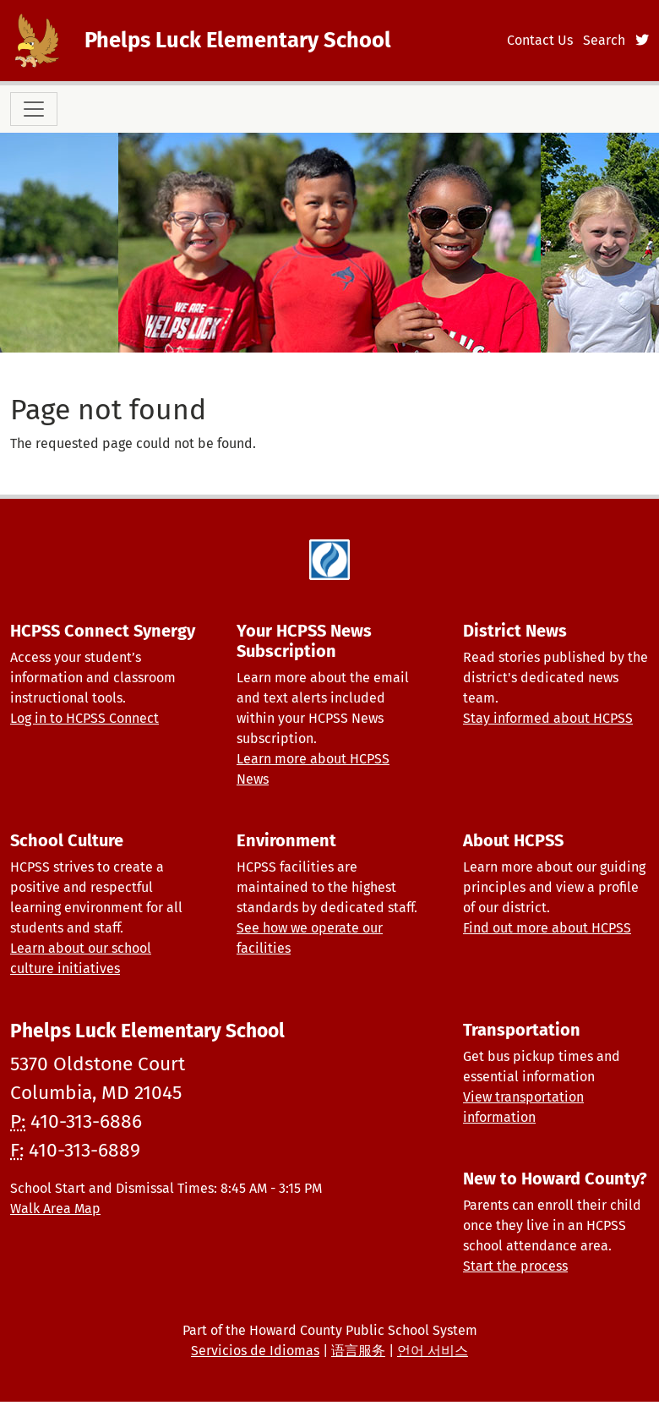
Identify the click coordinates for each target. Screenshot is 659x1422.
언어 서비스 (432, 1351)
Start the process (515, 1266)
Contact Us (540, 40)
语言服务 (358, 1351)
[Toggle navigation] (33, 109)
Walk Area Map (55, 1208)
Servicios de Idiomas (255, 1351)
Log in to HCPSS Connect (84, 718)
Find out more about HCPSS (547, 928)
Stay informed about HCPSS (548, 718)
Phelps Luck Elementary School (237, 40)
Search (604, 40)
